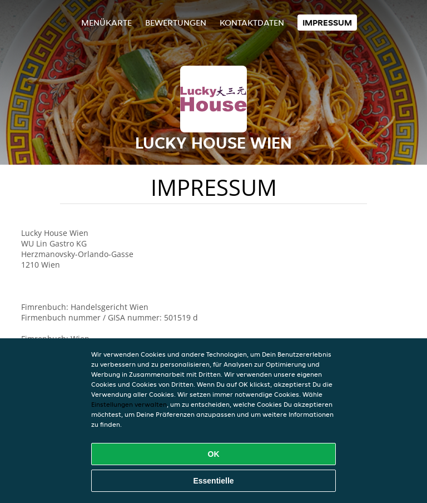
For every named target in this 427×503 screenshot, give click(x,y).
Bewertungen (175, 22)
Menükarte (106, 22)
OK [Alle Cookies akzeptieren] (214, 454)
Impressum (327, 22)
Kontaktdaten (252, 22)
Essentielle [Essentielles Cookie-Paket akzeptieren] (213, 480)
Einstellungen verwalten (129, 404)
